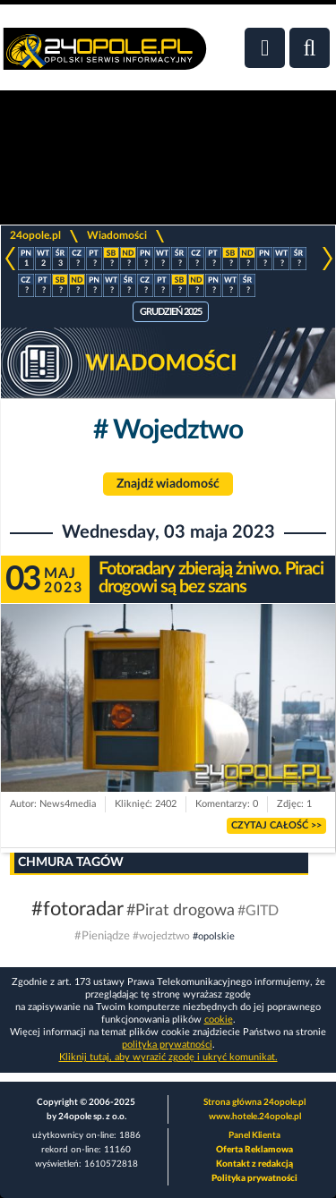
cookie (218, 1019)
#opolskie (214, 936)
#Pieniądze (102, 936)
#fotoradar (77, 909)
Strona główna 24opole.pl (254, 1102)
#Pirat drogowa (180, 911)
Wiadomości (117, 235)
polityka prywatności (167, 1044)
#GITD (258, 911)
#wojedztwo (163, 935)
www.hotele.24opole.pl (255, 1116)
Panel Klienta (254, 1135)
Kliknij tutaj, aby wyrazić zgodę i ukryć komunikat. (168, 1057)
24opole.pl (35, 235)
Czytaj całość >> (276, 825)
